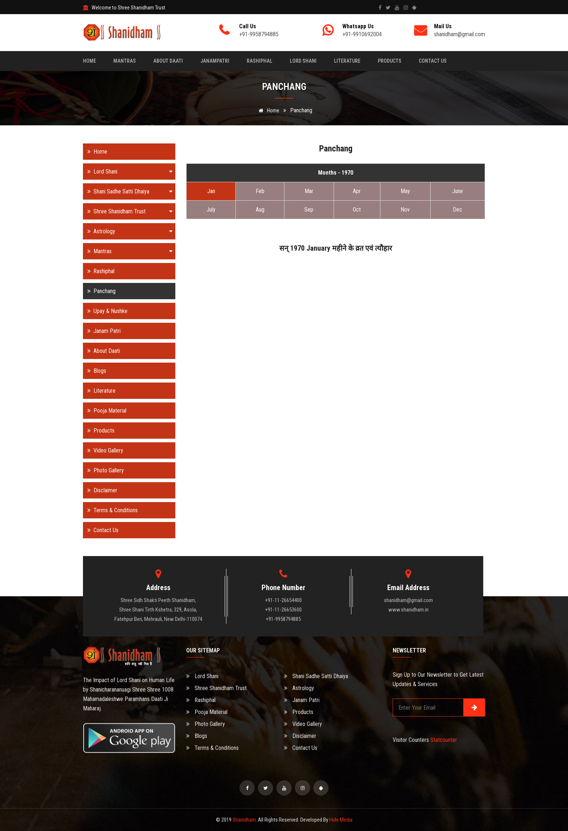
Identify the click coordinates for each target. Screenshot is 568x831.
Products (389, 61)
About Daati (168, 61)
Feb (260, 191)
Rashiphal (259, 61)
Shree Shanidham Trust (127, 211)
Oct (357, 209)
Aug (260, 209)
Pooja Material (104, 410)
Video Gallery (103, 450)
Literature (347, 61)
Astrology (127, 231)
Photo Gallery (103, 470)
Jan (211, 191)
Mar (309, 191)
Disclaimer (100, 490)
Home (89, 61)
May (405, 191)
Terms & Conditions (110, 510)
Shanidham (244, 820)
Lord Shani (303, 61)
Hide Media (340, 820)
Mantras (124, 61)
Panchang (99, 291)
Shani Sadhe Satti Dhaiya (127, 191)
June (457, 191)
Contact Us (433, 61)
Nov (405, 209)
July (211, 209)
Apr (357, 191)
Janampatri (214, 61)
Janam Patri (102, 330)
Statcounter (443, 739)
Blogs (94, 370)
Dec (457, 209)
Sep (308, 209)
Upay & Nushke (105, 311)
